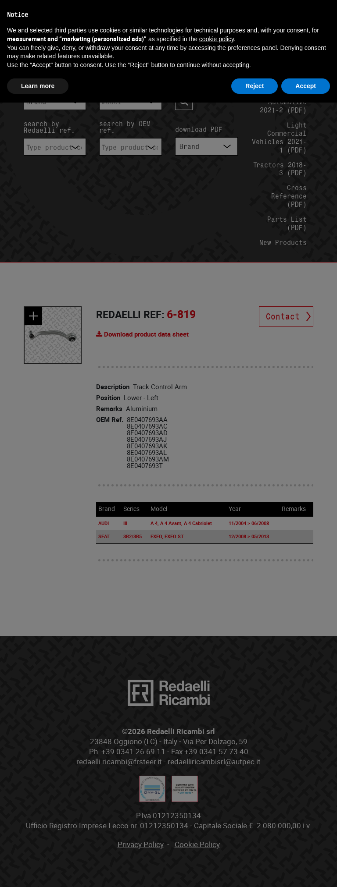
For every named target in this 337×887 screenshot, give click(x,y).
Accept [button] (305, 85)
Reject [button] (254, 85)
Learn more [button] (37, 85)
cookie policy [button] (216, 39)
